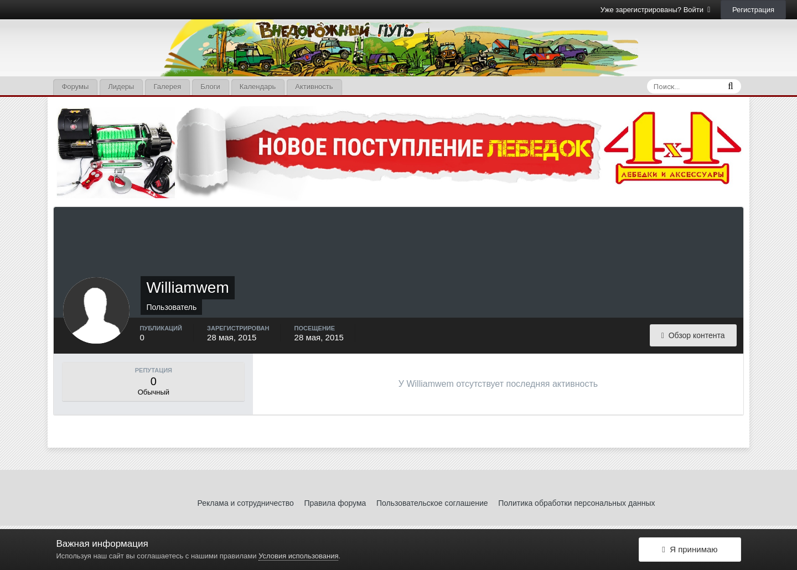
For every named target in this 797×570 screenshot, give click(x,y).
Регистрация (753, 10)
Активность (314, 86)
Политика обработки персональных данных (576, 503)
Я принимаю (689, 549)
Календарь (258, 86)
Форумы (75, 86)
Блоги (210, 86)
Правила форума (335, 503)
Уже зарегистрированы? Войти (656, 10)
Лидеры (121, 86)
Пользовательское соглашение (432, 503)
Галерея (167, 86)
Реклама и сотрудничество (246, 503)
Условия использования (298, 556)
